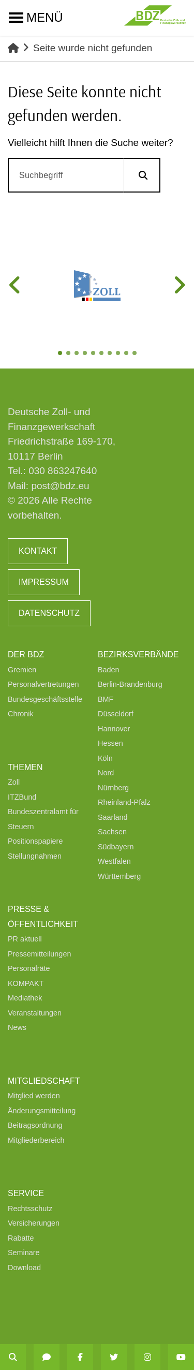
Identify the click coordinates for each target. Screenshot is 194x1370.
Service (26, 1193)
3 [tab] (77, 354)
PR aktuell (25, 939)
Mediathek (25, 998)
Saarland (113, 817)
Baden (109, 670)
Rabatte (21, 1238)
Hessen (110, 743)
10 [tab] (135, 354)
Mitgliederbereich (36, 1140)
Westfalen (114, 861)
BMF (105, 699)
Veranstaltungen (35, 1013)
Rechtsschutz (30, 1208)
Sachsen (112, 832)
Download (24, 1267)
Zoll (14, 782)
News (17, 1027)
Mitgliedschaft (44, 1081)
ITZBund (22, 797)
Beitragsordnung (35, 1125)
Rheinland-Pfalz (124, 802)
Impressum (44, 582)
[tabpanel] (97, 285)
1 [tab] (61, 354)
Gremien (22, 670)
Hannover (114, 729)
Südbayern (116, 847)
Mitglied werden (34, 1096)
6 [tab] (102, 354)
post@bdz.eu (60, 485)
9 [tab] (127, 354)
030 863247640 (62, 470)
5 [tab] (94, 354)
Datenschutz (49, 613)
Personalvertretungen (43, 684)
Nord (106, 773)
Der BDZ (26, 654)
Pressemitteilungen (39, 954)
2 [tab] (69, 354)
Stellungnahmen (35, 856)
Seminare (24, 1252)
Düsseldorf (115, 714)
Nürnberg (113, 788)
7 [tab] (111, 354)
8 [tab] (119, 354)
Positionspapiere (35, 841)
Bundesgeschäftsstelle (45, 699)
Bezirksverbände (138, 654)
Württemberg (119, 876)
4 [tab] (86, 354)
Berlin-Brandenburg (130, 684)
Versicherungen (33, 1223)
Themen (25, 767)
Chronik (21, 714)
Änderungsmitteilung (42, 1111)
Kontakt (38, 551)
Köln (105, 758)
